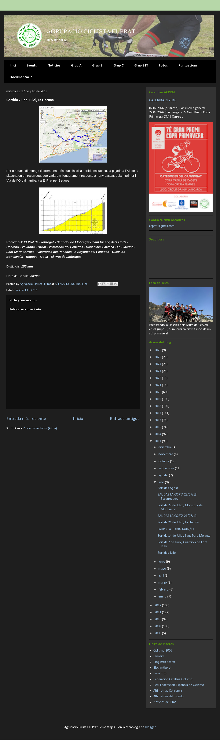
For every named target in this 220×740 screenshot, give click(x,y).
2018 (158, 406)
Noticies (54, 65)
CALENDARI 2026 (162, 100)
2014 (158, 434)
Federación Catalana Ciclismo (172, 679)
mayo (162, 568)
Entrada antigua (125, 419)
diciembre (165, 447)
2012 (158, 605)
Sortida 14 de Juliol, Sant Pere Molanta (184, 536)
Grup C (118, 65)
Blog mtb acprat (164, 662)
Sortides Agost (168, 488)
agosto (163, 475)
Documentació (21, 77)
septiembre (166, 468)
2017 (158, 413)
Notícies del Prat (164, 702)
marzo (163, 582)
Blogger (150, 727)
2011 (158, 612)
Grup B (97, 65)
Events (32, 65)
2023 (158, 371)
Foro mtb (159, 673)
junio (162, 561)
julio (161, 482)
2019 (158, 399)
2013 (158, 441)
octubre (164, 461)
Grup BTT (141, 65)
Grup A (76, 65)
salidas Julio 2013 (27, 290)
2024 (158, 364)
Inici (13, 65)
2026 (158, 350)
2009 (158, 626)
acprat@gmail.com (162, 226)
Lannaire (159, 656)
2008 (158, 633)
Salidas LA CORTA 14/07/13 (176, 529)
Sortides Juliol (167, 553)
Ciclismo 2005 (162, 650)
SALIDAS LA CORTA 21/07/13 (177, 516)
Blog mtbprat (162, 667)
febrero (163, 589)
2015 (158, 427)
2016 (158, 420)
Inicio (78, 419)
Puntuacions (188, 65)
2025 (158, 357)
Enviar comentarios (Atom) (40, 428)
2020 (158, 392)
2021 (158, 385)
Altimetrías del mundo (168, 696)
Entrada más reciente (26, 419)
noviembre (166, 454)
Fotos (163, 65)
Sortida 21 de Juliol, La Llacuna (178, 522)
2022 (158, 378)
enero (162, 596)
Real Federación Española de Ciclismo (178, 685)
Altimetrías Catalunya (167, 690)
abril (161, 575)
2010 (158, 619)
